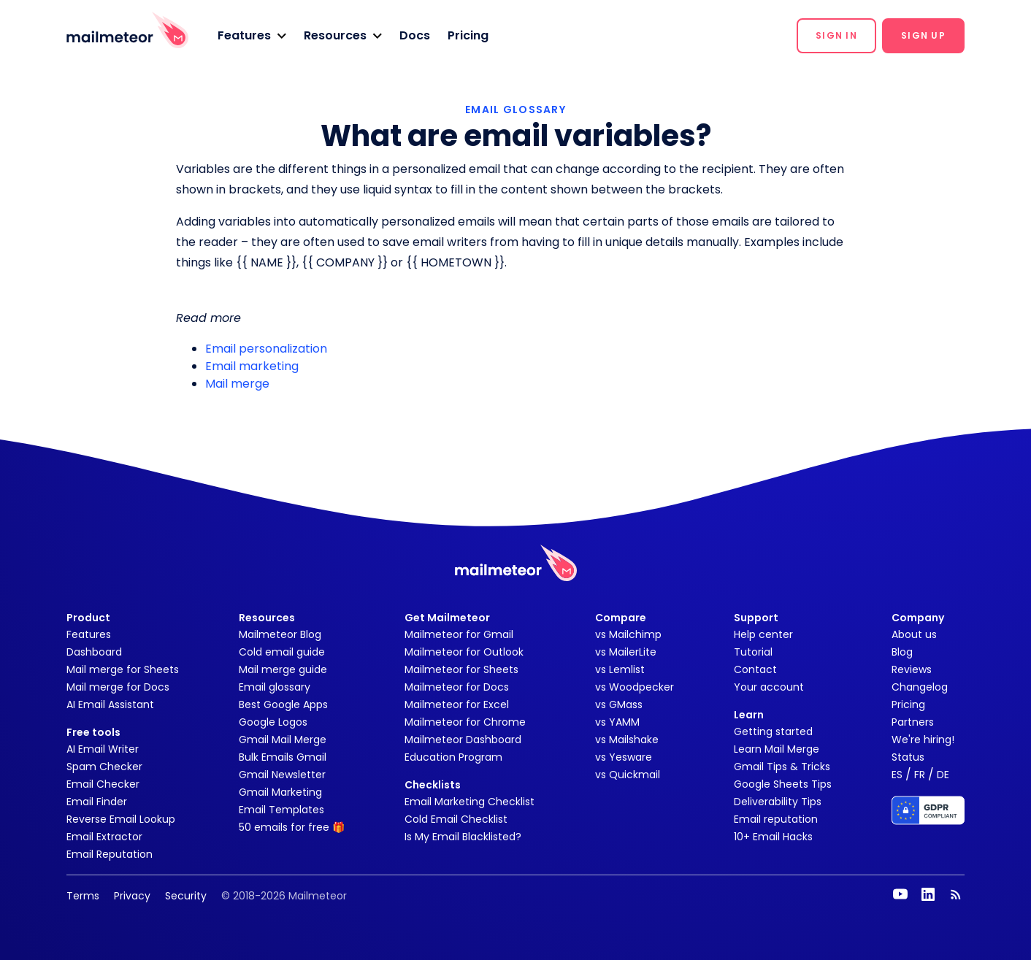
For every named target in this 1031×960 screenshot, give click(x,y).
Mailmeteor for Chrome (465, 722)
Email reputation (776, 819)
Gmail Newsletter (282, 774)
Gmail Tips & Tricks (782, 766)
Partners (913, 722)
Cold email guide (282, 652)
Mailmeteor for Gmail (459, 634)
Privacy (132, 895)
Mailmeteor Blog (280, 634)
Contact (755, 669)
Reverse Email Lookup (120, 819)
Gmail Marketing (280, 792)
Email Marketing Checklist (469, 801)
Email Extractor (104, 836)
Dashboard (94, 652)
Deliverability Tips (777, 801)
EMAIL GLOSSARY (515, 109)
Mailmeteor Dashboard (463, 739)
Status (908, 757)
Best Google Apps (283, 704)
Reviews (912, 669)
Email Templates (281, 809)
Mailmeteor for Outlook (464, 652)
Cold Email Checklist (456, 819)
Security (186, 895)
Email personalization (266, 348)
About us (914, 634)
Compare (620, 617)
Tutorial (753, 652)
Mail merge (237, 383)
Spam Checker (104, 766)
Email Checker (102, 784)
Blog (902, 652)
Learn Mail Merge (776, 749)
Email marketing (252, 366)
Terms (82, 895)
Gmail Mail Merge (282, 739)
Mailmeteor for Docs (457, 687)
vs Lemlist (620, 669)
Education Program (453, 757)
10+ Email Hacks (773, 836)
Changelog (920, 687)
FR (919, 774)
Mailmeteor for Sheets (461, 669)
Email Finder (96, 801)
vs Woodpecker (634, 687)
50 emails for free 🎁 (292, 827)
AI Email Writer (102, 749)
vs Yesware (623, 757)
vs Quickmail (627, 774)
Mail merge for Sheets (122, 669)
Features (88, 634)
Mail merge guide (283, 669)
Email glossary (274, 687)
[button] (252, 36)
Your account (769, 687)
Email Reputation (109, 854)
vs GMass (619, 704)
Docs (414, 35)
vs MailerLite (625, 652)
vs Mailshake (627, 739)
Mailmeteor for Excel (457, 704)
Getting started (773, 731)
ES (897, 774)
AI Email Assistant (110, 704)
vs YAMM (617, 722)
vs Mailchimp (628, 634)
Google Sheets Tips (783, 784)
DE (943, 774)
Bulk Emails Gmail (282, 757)
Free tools (93, 732)
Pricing (468, 35)
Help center (763, 634)
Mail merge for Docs (117, 687)
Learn (749, 714)
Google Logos (273, 722)
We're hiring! (923, 739)
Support (756, 617)
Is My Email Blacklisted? (463, 836)
